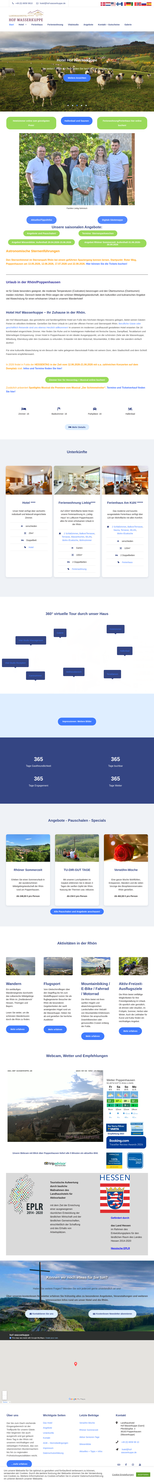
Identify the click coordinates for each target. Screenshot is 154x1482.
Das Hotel (47, 1423)
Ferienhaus (37, 24)
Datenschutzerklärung (53, 1453)
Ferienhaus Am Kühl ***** (125, 502)
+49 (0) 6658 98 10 (130, 1442)
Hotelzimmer (116, 629)
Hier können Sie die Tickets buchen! (106, 264)
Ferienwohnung (55, 24)
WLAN (88, 537)
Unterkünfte (48, 1433)
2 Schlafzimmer (71, 533)
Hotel (21, 24)
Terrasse (66, 537)
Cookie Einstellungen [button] (123, 1474)
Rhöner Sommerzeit (28, 870)
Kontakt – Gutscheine (109, 24)
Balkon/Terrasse (86, 533)
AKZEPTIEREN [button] (143, 1474)
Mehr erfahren (20, 1028)
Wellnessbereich (74, 672)
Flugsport (52, 984)
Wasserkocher (77, 537)
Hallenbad (124, 651)
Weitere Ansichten (77, 78)
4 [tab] (81, 105)
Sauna (117, 530)
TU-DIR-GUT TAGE (77, 870)
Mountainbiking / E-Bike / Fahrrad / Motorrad (95, 989)
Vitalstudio (73, 24)
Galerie (128, 24)
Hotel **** (28, 502)
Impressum (48, 1448)
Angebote (88, 24)
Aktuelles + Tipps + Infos (90, 1451)
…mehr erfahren (19, 1464)
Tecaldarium (112, 674)
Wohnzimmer (85, 540)
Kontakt (46, 1438)
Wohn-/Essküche (70, 540)
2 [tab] (72, 105)
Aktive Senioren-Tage (89, 1437)
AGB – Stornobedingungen (55, 1443)
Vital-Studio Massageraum (30, 640)
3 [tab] (77, 105)
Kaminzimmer (35, 675)
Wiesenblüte (85, 1444)
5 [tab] (86, 105)
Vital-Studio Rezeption (15, 663)
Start (11, 24)
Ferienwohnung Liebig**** (77, 502)
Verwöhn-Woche (126, 870)
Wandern (13, 984)
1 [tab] (67, 105)
